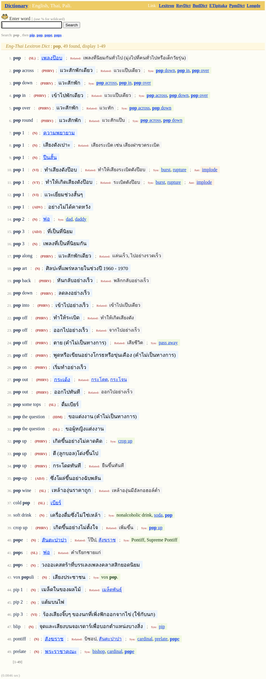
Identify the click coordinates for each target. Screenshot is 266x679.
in (183, 70)
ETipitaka (218, 5)
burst (165, 169)
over (200, 70)
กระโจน (118, 379)
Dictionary (16, 5)
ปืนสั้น (50, 157)
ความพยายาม (59, 133)
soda (158, 514)
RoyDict (183, 5)
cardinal (145, 638)
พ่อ (46, 219)
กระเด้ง (62, 379)
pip (32, 35)
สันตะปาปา (54, 540)
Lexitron (166, 5)
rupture (179, 169)
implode (209, 169)
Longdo (253, 5)
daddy (81, 219)
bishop (98, 651)
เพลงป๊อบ (52, 58)
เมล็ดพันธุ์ (112, 589)
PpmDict (237, 5)
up (156, 527)
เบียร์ (56, 502)
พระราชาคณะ (61, 651)
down (165, 70)
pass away (168, 342)
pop (40, 35)
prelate (161, 638)
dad (69, 219)
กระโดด (99, 379)
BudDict (200, 5)
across (106, 82)
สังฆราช (107, 539)
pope (48, 35)
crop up (125, 440)
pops (58, 35)
